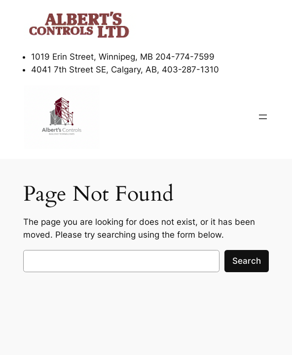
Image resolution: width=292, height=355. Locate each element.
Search (246, 261)
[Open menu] (263, 117)
